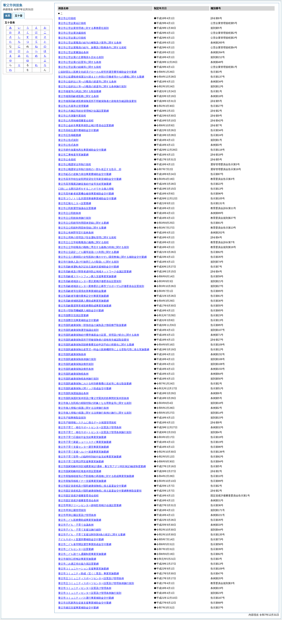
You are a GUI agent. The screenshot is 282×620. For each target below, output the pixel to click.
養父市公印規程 (67, 18)
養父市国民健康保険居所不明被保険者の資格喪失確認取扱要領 (93, 339)
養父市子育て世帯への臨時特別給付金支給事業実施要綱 (89, 456)
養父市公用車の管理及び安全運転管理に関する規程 (87, 237)
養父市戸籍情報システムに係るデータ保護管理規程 (87, 422)
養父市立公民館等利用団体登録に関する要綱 (83, 222)
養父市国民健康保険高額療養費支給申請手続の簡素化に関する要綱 (96, 344)
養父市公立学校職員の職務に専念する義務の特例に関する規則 (93, 247)
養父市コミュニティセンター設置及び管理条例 (84, 588)
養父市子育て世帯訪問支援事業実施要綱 (81, 461)
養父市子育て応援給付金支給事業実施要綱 (82, 437)
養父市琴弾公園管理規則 (72, 510)
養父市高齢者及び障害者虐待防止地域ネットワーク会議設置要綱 (94, 271)
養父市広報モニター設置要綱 (74, 203)
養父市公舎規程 (67, 159)
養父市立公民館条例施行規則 (74, 217)
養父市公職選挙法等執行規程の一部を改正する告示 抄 (89, 169)
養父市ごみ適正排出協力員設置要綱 (78, 563)
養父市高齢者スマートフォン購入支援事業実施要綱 (87, 276)
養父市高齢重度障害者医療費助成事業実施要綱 (84, 305)
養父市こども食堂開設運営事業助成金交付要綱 (84, 544)
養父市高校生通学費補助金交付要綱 (78, 130)
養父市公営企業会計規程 (72, 23)
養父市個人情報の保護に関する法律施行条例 (83, 407)
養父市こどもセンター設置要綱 (76, 549)
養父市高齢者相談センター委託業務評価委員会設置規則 (89, 281)
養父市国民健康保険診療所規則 (76, 364)
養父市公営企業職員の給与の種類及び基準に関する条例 (89, 42)
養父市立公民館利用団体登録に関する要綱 (82, 227)
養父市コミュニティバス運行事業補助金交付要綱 (86, 597)
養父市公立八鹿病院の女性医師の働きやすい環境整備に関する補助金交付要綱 (102, 256)
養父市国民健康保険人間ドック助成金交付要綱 (84, 388)
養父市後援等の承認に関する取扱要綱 (79, 91)
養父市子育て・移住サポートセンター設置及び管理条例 (89, 427)
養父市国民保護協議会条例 (73, 393)
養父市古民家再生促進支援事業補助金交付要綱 (84, 602)
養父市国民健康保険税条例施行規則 (78, 378)
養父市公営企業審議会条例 (73, 52)
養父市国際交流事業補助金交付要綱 (78, 320)
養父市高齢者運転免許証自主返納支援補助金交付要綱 (88, 266)
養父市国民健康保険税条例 (73, 373)
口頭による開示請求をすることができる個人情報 (86, 188)
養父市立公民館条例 (69, 213)
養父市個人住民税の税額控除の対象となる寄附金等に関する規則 (94, 403)
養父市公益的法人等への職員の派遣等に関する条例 (87, 81)
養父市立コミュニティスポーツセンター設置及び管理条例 (91, 578)
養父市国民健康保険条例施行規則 (77, 359)
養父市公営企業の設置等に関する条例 (79, 62)
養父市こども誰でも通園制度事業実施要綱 (82, 554)
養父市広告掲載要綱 (69, 135)
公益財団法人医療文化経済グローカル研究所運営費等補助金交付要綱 (97, 71)
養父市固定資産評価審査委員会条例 (78, 500)
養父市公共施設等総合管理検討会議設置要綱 (83, 110)
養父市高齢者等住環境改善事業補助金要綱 (82, 291)
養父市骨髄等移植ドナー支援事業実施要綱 (82, 480)
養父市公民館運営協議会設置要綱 (77, 208)
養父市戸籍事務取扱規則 (72, 417)
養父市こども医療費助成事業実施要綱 (79, 519)
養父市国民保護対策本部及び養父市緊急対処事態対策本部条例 (93, 398)
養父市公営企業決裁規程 (72, 32)
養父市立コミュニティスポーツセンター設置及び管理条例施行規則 (96, 583)
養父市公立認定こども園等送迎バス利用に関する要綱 (88, 252)
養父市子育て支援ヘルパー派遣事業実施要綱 (83, 451)
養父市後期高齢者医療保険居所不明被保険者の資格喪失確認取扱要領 (97, 101)
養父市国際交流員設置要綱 (73, 315)
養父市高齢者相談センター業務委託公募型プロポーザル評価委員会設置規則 (101, 286)
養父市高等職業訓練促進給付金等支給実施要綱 (84, 183)
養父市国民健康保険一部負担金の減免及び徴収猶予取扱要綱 (92, 325)
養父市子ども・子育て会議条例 (76, 524)
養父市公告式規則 (68, 140)
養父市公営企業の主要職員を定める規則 (81, 57)
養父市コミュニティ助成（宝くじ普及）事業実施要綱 (88, 573)
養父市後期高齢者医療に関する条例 (78, 96)
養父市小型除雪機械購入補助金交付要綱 (81, 310)
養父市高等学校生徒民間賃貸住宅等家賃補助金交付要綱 (89, 179)
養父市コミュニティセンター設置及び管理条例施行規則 (89, 592)
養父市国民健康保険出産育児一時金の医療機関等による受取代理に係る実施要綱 (103, 349)
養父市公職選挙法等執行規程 (74, 164)
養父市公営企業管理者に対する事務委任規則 (83, 28)
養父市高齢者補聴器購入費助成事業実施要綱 (83, 300)
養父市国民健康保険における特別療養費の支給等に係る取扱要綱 (94, 383)
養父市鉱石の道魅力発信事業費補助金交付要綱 (84, 174)
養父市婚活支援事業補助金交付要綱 (78, 607)
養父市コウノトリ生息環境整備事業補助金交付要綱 (87, 198)
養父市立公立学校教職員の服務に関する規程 (83, 242)
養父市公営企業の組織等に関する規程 (79, 66)
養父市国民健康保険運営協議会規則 (78, 329)
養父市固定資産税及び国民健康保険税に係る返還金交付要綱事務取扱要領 (100, 490)
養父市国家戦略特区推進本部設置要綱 (79, 471)
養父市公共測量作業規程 (72, 115)
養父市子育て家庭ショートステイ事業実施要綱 (84, 442)
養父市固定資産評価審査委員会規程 (78, 495)
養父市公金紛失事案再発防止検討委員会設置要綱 (86, 125)
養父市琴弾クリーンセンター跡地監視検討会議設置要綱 (89, 505)
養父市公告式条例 (68, 144)
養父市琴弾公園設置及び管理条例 (77, 515)
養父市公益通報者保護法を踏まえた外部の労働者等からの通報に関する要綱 (101, 76)
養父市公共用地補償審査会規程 (76, 120)
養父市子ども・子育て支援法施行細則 (79, 529)
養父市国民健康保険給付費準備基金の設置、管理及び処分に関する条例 (98, 334)
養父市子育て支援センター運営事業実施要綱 (83, 446)
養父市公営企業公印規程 (72, 37)
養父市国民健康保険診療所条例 (76, 368)
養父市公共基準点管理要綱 (73, 105)
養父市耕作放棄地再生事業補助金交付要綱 (82, 149)
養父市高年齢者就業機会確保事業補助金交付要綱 (86, 193)
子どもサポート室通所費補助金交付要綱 (81, 539)
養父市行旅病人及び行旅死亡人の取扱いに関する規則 (88, 261)
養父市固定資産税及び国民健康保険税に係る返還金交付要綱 (92, 485)
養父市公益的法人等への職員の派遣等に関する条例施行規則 (92, 86)
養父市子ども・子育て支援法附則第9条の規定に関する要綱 (91, 534)
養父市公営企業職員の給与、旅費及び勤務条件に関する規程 (92, 47)
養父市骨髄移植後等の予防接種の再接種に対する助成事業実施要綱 (96, 476)
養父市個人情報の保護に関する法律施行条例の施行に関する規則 (94, 412)
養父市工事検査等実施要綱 (73, 154)
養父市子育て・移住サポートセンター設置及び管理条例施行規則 (94, 432)
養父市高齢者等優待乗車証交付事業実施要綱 (83, 295)
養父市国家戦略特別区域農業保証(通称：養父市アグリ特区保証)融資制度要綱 (102, 466)
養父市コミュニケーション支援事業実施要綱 (83, 568)
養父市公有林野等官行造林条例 (76, 232)
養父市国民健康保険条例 (72, 354)
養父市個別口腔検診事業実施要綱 (77, 558)
